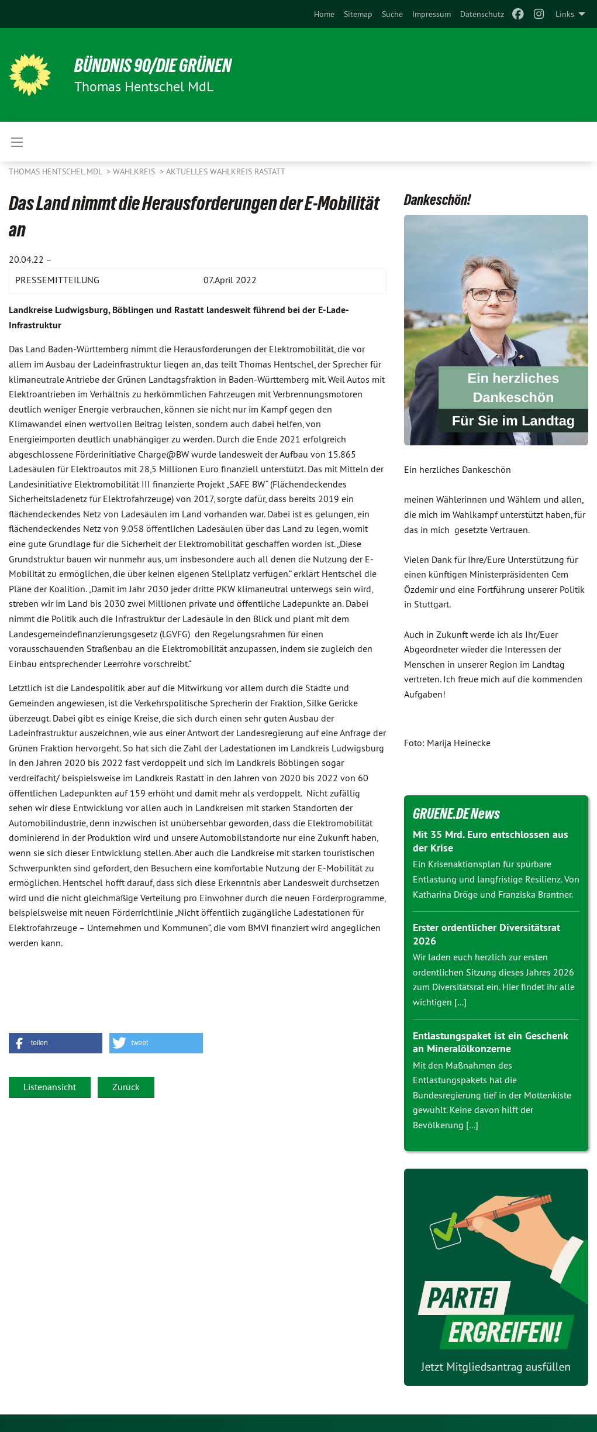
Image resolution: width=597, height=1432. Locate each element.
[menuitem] (324, 14)
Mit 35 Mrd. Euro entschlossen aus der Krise (490, 840)
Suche (392, 14)
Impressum (431, 14)
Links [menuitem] (564, 14)
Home (324, 14)
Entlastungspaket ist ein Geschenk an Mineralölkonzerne (490, 1042)
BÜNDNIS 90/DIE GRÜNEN (153, 65)
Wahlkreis (135, 171)
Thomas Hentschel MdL (56, 171)
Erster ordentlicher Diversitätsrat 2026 (486, 934)
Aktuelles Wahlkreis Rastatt (225, 171)
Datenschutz (482, 14)
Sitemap (358, 14)
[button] (55, 1043)
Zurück (126, 1087)
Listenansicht (49, 1087)
